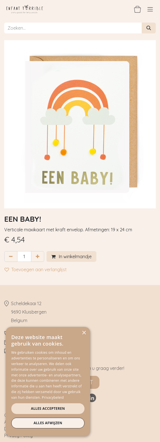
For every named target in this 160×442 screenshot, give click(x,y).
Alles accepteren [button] (48, 408)
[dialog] (48, 381)
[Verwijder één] (10, 256)
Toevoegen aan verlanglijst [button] (36, 269)
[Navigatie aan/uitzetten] (150, 9)
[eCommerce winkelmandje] (137, 9)
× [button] (84, 333)
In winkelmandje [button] (71, 256)
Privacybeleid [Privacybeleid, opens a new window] (53, 397)
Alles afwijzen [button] (48, 423)
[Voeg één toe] (37, 256)
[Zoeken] (149, 28)
